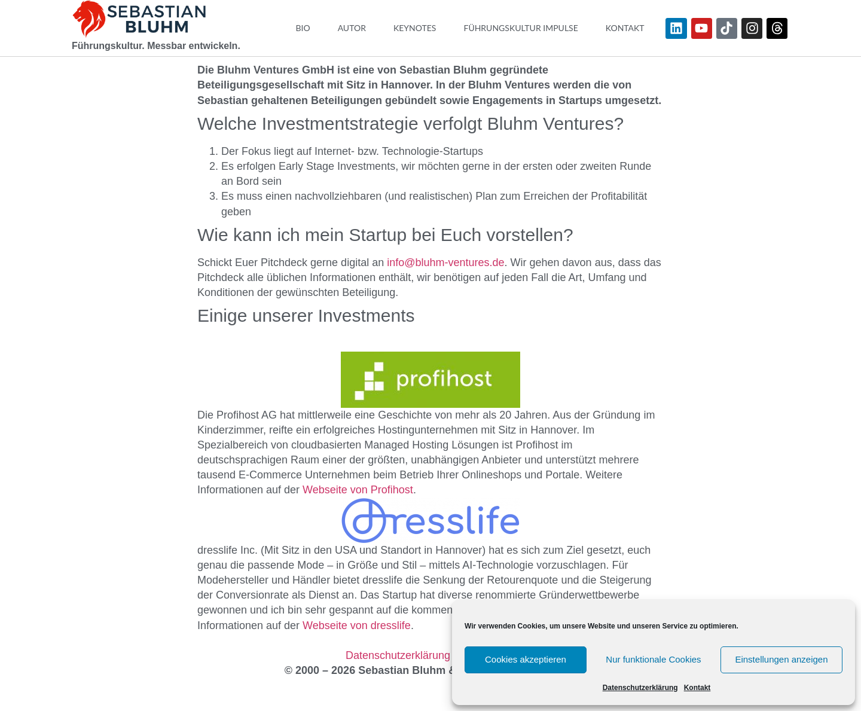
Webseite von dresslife (357, 625)
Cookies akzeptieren (525, 659)
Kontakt (697, 687)
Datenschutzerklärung (640, 687)
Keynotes (414, 28)
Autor (352, 28)
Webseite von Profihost (358, 490)
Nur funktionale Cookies (653, 659)
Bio (302, 28)
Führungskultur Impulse (520, 28)
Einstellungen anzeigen (781, 659)
